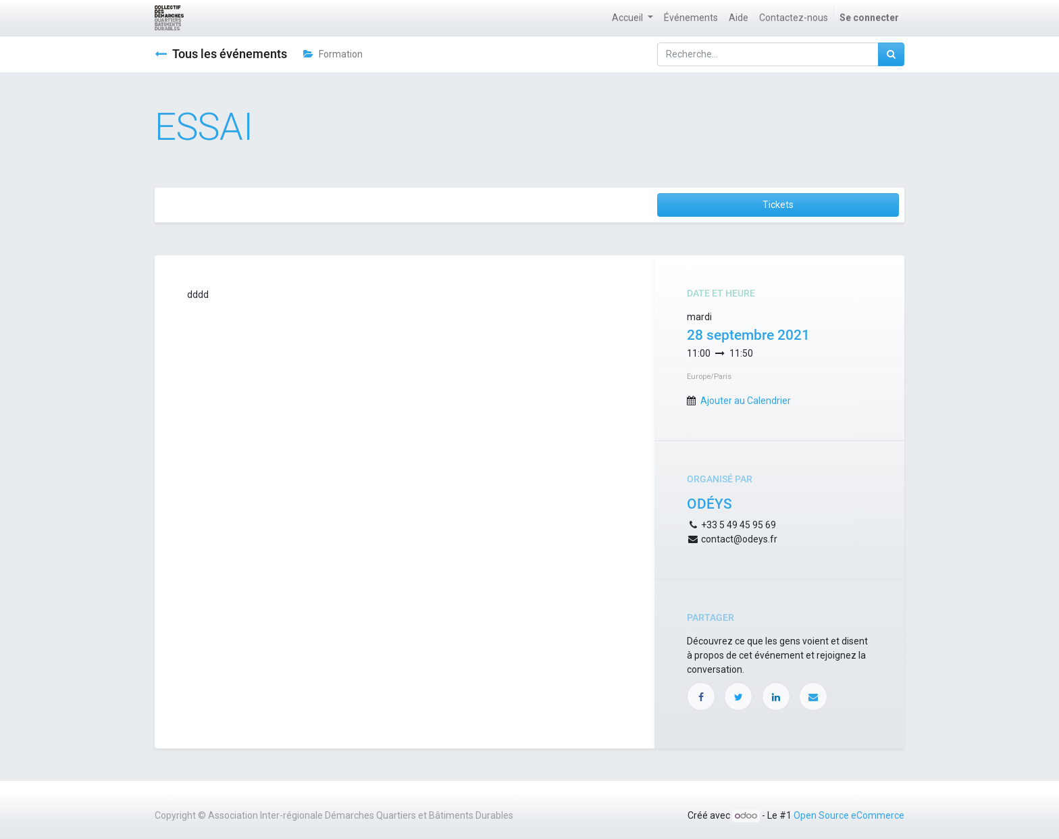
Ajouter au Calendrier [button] (745, 400)
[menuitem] (690, 17)
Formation (333, 54)
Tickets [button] (778, 204)
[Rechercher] (891, 54)
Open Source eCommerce (849, 815)
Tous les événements (221, 54)
